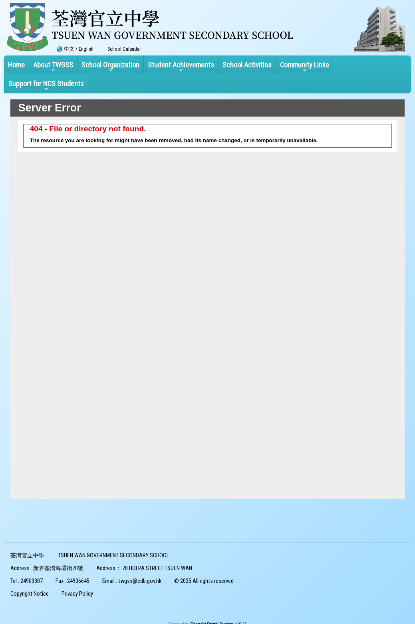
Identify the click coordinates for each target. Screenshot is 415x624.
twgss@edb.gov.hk (139, 581)
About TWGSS (53, 67)
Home (16, 65)
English (86, 49)
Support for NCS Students (46, 85)
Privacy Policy (77, 593)
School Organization (110, 67)
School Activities (247, 65)
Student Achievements (181, 67)
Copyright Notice (29, 593)
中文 (69, 49)
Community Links (304, 67)
